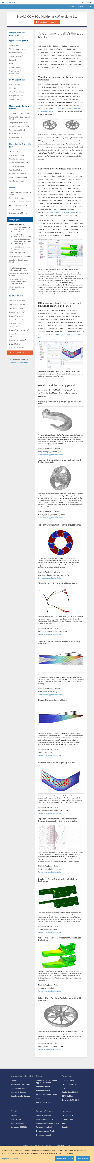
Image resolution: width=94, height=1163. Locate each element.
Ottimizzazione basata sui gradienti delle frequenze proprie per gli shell (22, 242)
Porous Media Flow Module (19, 162)
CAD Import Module (16, 308)
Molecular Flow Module (17, 173)
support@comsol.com (19, 362)
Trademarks (46, 1146)
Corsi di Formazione (69, 1084)
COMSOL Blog (67, 1096)
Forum (64, 1088)
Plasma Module (14, 99)
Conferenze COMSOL (19, 1127)
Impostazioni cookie (10, 1158)
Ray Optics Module (16, 95)
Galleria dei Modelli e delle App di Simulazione (46, 1081)
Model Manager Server (17, 49)
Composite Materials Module (19, 123)
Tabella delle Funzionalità (20, 1084)
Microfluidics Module (16, 159)
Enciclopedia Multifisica (71, 1100)
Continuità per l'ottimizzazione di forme (22, 235)
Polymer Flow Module (17, 155)
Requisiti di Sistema (18, 1092)
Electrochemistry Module (18, 213)
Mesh (11, 64)
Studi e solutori (14, 67)
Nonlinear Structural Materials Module (19, 118)
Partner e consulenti (44, 1127)
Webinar (14, 1115)
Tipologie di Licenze (18, 1088)
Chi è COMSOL (67, 1115)
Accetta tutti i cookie (64, 1158)
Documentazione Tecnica (45, 1131)
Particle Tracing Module (17, 252)
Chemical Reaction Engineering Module (20, 193)
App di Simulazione (43, 1102)
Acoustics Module (15, 137)
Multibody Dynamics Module (19, 126)
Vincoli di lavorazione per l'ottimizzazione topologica (22, 229)
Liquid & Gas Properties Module (20, 256)
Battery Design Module (17, 198)
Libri (38, 1098)
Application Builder (15, 52)
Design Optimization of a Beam (62, 212)
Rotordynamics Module (17, 130)
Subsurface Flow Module (18, 166)
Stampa (64, 1123)
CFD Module (13, 151)
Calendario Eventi (17, 1123)
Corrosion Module (15, 209)
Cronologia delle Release (20, 1096)
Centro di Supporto (43, 1115)
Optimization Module (16, 224)
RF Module (13, 88)
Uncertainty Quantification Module (18, 261)
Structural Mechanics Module (19, 113)
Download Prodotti (43, 1135)
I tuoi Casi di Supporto (44, 1119)
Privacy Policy (34, 1146)
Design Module (14, 344)
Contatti (65, 1127)
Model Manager (14, 45)
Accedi (71, 7)
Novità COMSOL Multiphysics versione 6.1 (47, 16)
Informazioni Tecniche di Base (47, 1123)
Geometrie (12, 60)
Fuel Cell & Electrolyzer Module (20, 202)
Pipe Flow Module (15, 170)
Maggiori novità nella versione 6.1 (17, 33)
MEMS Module (14, 134)
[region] (47, 1154)
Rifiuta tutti (83, 1158)
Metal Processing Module (18, 177)
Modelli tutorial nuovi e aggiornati (22, 248)
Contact (81, 7)
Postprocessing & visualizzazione (15, 72)
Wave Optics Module (16, 92)
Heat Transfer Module (16, 181)
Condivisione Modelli (70, 1092)
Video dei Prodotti (43, 1086)
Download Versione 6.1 (47, 22)
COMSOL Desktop (16, 56)
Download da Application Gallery (50, 454)
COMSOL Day (16, 1119)
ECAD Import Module (16, 347)
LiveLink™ (17, 300)
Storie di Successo (43, 1090)
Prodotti (14, 1080)
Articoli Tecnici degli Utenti (46, 1094)
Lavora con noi (67, 1119)
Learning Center (68, 1080)
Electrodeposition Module (18, 205)
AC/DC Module (14, 84)
